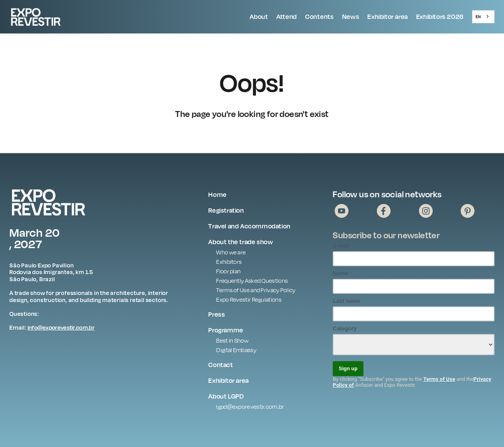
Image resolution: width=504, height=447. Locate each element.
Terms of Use (439, 379)
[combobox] (483, 16)
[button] (259, 17)
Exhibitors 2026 (440, 16)
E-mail (341, 246)
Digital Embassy (236, 350)
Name (340, 273)
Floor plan (228, 271)
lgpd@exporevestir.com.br (250, 406)
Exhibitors (229, 261)
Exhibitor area (387, 16)
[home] (54, 16)
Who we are (231, 252)
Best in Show (232, 340)
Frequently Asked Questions (252, 280)
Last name (346, 301)
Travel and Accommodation (249, 226)
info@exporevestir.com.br (61, 327)
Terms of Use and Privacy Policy (255, 290)
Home (217, 194)
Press (216, 314)
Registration (226, 210)
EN (478, 16)
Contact (220, 365)
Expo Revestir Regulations (249, 299)
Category (345, 328)
